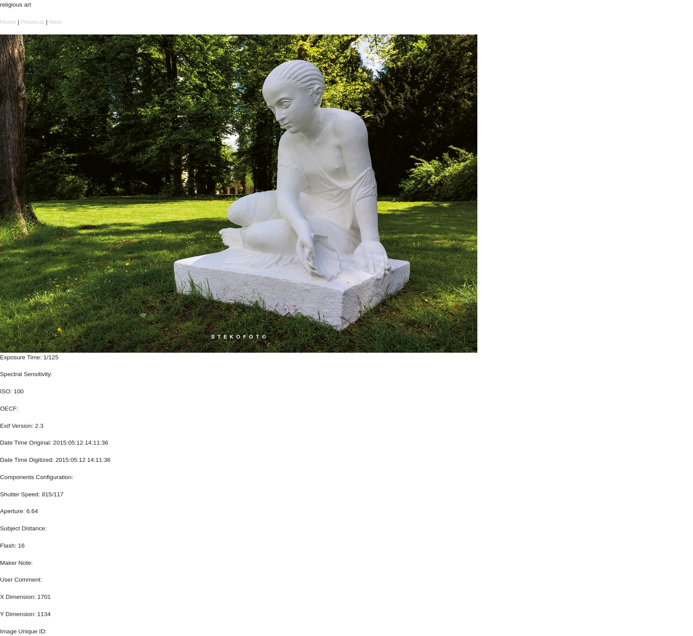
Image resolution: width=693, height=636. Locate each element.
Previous (32, 22)
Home (8, 22)
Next (55, 22)
